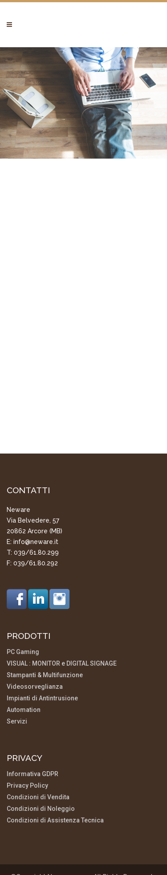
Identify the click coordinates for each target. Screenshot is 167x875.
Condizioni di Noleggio (41, 771)
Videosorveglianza (35, 649)
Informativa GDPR (32, 736)
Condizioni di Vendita (38, 759)
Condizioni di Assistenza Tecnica (55, 783)
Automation (24, 672)
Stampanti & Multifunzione (45, 637)
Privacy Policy (27, 748)
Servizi (17, 684)
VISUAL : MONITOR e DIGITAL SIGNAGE (62, 626)
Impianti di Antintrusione (42, 660)
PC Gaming (23, 614)
